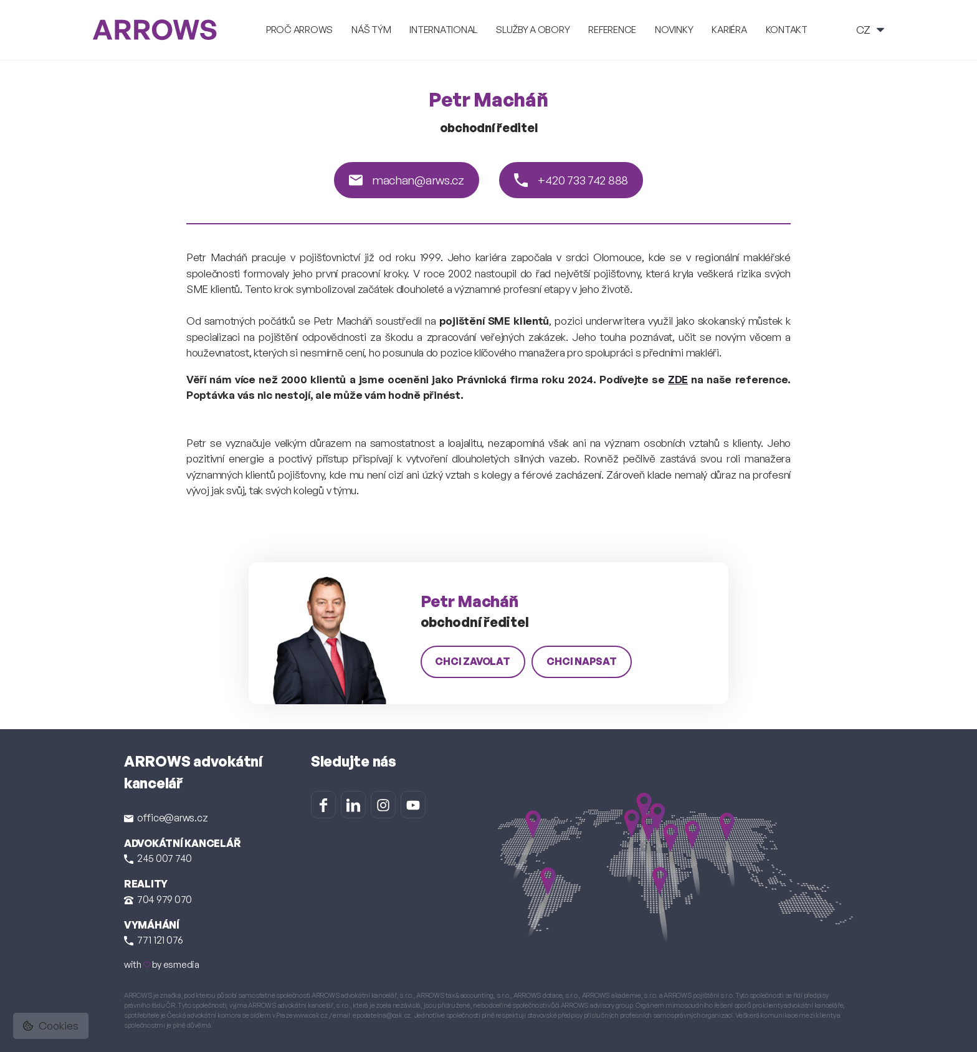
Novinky (674, 30)
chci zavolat (473, 661)
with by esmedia (161, 964)
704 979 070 (158, 899)
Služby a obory (533, 30)
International (443, 30)
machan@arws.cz (406, 180)
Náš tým (371, 30)
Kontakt (787, 30)
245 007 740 (158, 858)
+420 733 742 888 (571, 180)
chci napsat (581, 661)
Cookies (51, 1025)
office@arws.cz (165, 817)
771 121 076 (153, 940)
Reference (612, 30)
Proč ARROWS (299, 30)
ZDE (678, 379)
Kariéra (729, 30)
